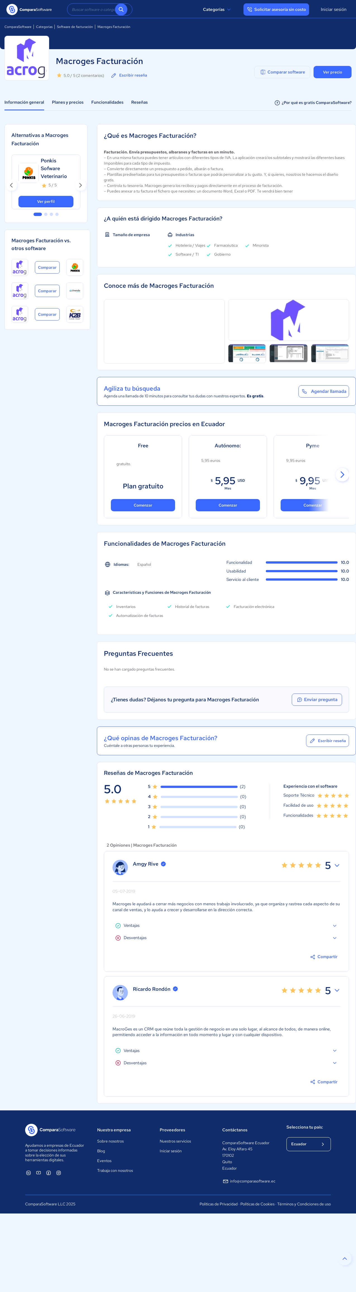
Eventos (104, 1160)
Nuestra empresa (114, 1130)
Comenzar (228, 505)
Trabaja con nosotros (115, 1170)
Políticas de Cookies (257, 1203)
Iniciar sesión (334, 9)
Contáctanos (234, 1130)
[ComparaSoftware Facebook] (48, 1172)
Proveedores (172, 1130)
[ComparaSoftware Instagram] (58, 1172)
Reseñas (139, 102)
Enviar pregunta (317, 699)
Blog (101, 1150)
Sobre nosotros (110, 1141)
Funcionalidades (107, 102)
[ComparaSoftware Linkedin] (28, 1172)
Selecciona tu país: (304, 1127)
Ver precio (332, 72)
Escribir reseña (128, 75)
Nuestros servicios (175, 1141)
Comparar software (282, 72)
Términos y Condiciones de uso (304, 1203)
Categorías (217, 9)
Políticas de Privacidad (219, 1203)
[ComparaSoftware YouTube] (38, 1172)
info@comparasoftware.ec (248, 1181)
